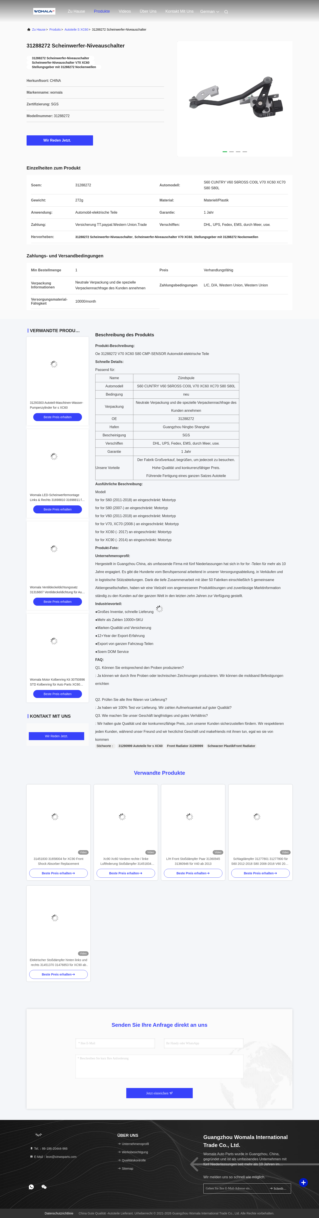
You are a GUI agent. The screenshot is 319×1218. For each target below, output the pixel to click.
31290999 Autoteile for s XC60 (141, 746)
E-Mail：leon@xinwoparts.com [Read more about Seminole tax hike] (53, 1157)
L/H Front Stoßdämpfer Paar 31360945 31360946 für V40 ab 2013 (193, 861)
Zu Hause (76, 11)
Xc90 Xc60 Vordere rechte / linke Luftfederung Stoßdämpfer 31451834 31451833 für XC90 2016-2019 (125, 861)
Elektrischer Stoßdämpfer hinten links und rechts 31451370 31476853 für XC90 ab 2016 (58, 962)
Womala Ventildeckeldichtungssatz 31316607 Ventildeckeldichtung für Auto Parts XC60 (57, 592)
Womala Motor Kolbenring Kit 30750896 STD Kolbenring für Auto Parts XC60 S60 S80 (57, 684)
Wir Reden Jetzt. (59, 140)
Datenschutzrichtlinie (59, 1213)
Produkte (102, 11)
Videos (125, 11)
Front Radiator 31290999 (185, 746)
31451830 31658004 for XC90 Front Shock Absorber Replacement (58, 861)
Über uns (148, 11)
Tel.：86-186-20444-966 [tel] (49, 1148)
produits (55, 29)
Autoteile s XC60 (76, 29)
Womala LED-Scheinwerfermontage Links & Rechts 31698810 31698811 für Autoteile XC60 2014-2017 (57, 500)
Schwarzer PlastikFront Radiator (231, 746)
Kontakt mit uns (179, 11)
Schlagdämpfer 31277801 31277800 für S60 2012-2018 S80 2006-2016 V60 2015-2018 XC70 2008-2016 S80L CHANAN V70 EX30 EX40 (260, 861)
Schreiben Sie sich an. (278, 1188)
